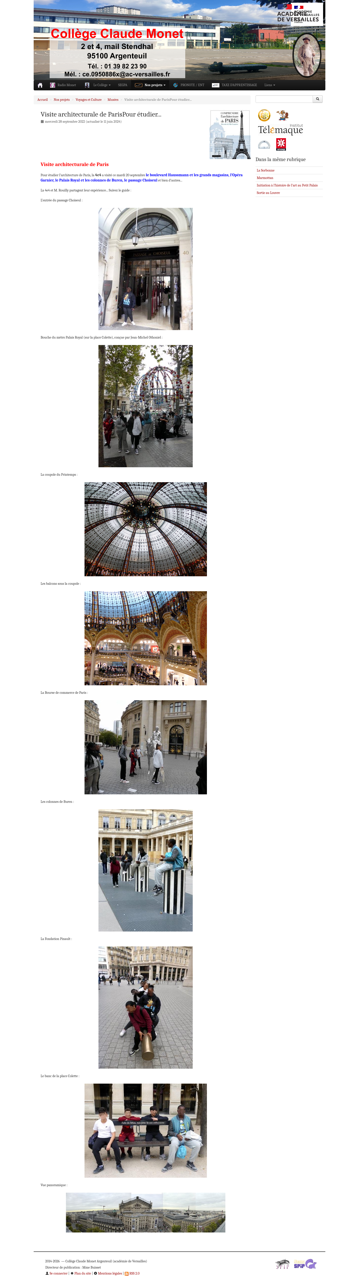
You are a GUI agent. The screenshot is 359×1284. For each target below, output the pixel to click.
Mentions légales (108, 1273)
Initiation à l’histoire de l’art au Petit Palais (287, 185)
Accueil (42, 100)
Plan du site (80, 1273)
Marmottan (265, 178)
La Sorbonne (265, 170)
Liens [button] (270, 85)
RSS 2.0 (132, 1273)
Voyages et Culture (89, 100)
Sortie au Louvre (268, 193)
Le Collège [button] (97, 85)
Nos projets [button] (150, 85)
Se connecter (56, 1273)
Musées (113, 100)
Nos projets (62, 100)
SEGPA (122, 85)
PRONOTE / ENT (188, 85)
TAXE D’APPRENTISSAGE (234, 85)
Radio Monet (63, 85)
